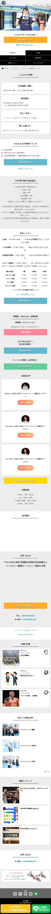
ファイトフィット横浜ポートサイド (25, 630)
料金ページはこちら (25, 169)
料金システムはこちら (24, 45)
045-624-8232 (28, 616)
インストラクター (38, 63)
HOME (6, 68)
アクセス (13, 58)
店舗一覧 (14, 68)
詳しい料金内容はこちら (25, 294)
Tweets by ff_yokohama (25, 634)
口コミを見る (25, 402)
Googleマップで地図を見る (25, 606)
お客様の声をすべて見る (25, 480)
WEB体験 (42, 2)
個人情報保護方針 (25, 903)
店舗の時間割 (25, 332)
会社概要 (25, 901)
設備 (38, 53)
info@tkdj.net (29, 619)
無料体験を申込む (25, 162)
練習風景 (38, 58)
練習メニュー (12, 63)
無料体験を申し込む (25, 40)
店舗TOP (13, 53)
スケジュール (34, 2)
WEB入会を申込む (25, 366)
